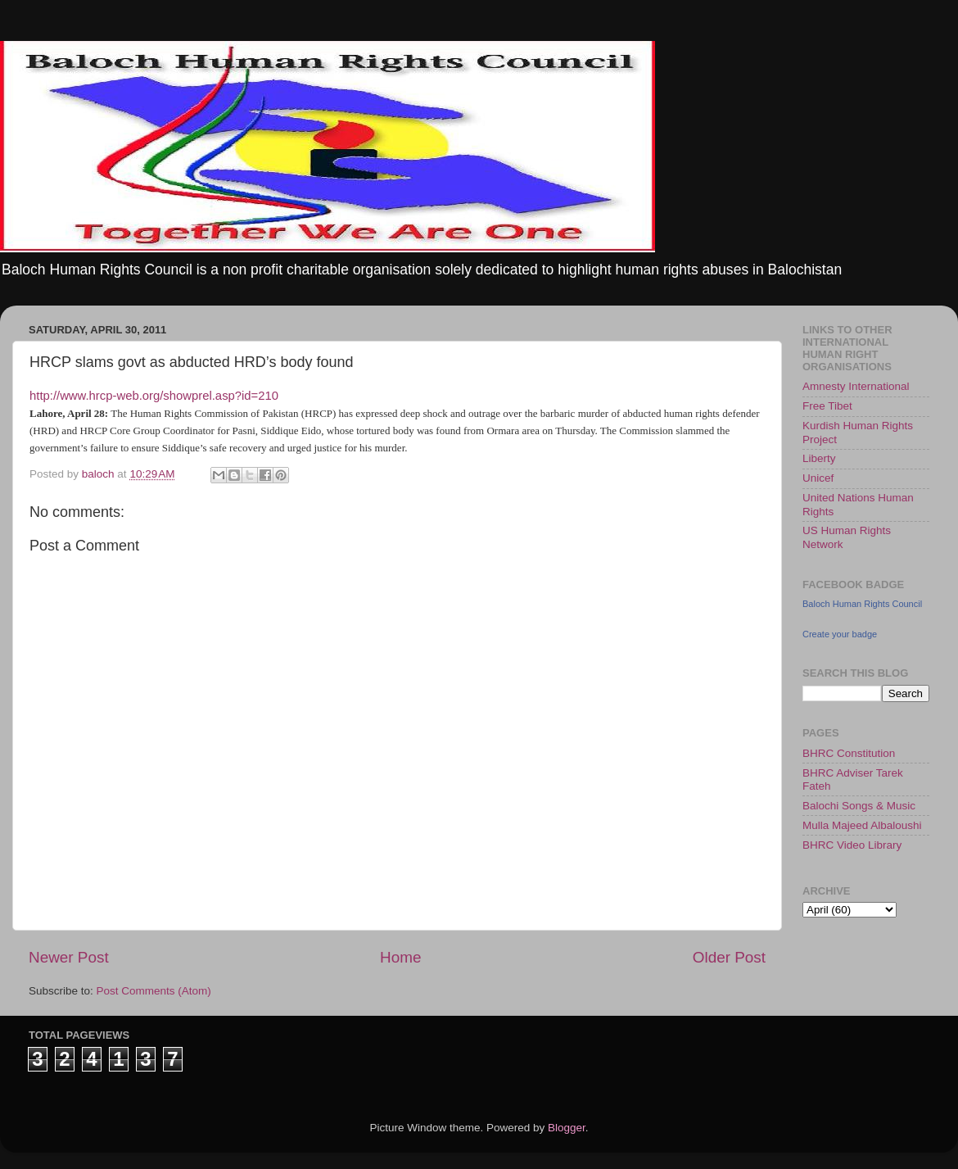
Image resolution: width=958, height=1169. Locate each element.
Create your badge (839, 634)
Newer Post (69, 957)
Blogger (566, 1127)
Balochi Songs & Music (858, 806)
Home (400, 957)
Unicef (818, 478)
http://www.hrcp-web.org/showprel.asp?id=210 (153, 395)
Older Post (729, 957)
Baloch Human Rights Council (862, 604)
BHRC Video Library (852, 845)
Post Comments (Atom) (154, 991)
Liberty (819, 458)
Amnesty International (856, 386)
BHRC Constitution (848, 753)
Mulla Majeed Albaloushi (862, 825)
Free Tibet (827, 406)
